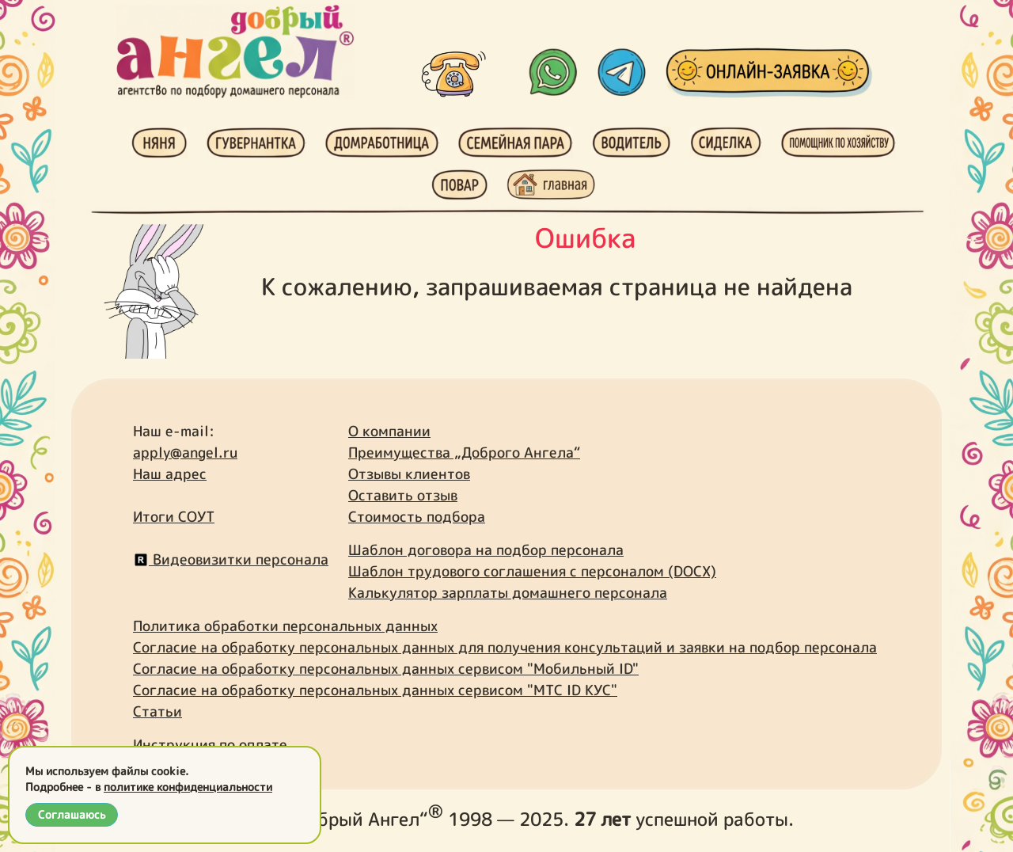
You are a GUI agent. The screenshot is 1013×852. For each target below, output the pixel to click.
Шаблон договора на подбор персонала (486, 550)
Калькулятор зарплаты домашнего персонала (507, 593)
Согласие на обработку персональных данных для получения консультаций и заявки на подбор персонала (505, 647)
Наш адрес (170, 474)
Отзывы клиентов (409, 474)
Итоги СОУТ (173, 517)
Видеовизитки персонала (230, 559)
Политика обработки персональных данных (285, 626)
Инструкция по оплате (210, 745)
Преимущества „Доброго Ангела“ (464, 452)
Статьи (157, 711)
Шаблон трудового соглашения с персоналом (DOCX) (532, 571)
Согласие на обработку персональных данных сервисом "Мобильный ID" (386, 669)
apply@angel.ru (185, 452)
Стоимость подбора (416, 517)
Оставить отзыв (402, 495)
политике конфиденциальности (188, 786)
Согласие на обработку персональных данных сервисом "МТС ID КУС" (375, 690)
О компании (389, 431)
